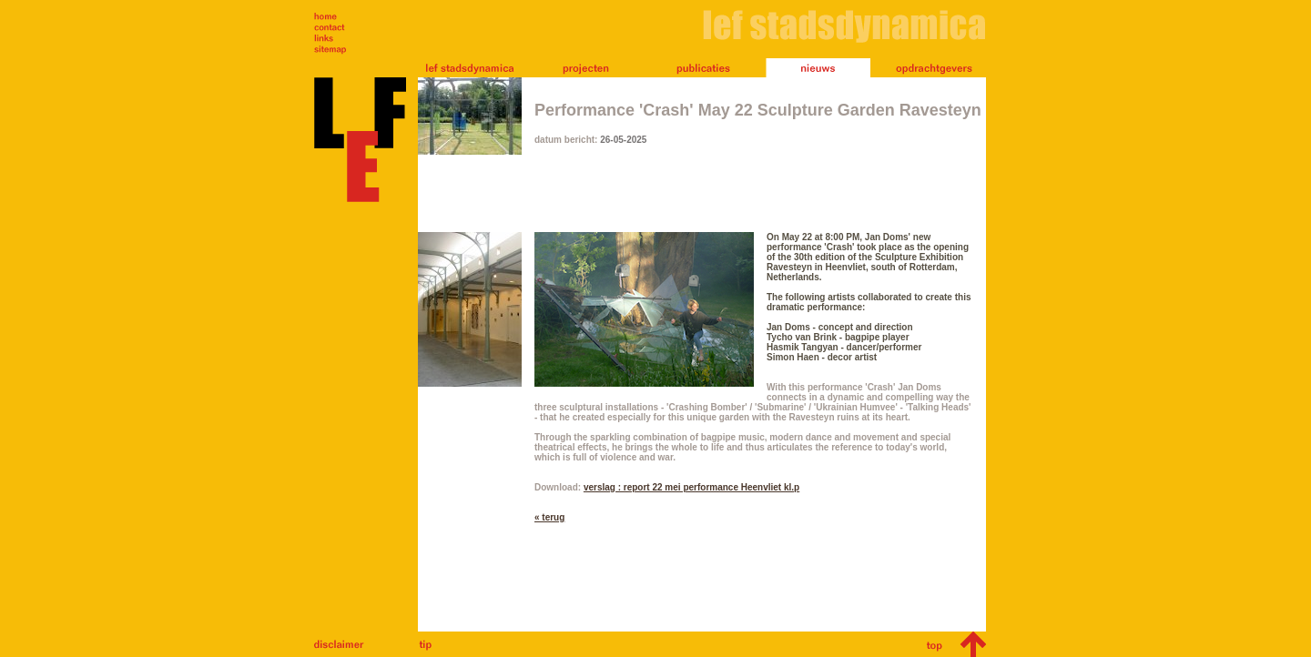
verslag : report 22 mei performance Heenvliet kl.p (691, 487)
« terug (549, 517)
